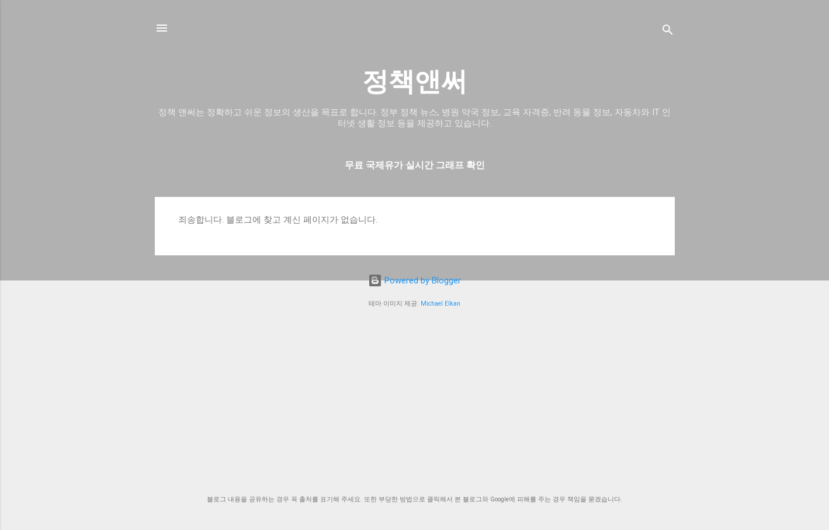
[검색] (668, 32)
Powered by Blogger (414, 280)
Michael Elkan (440, 303)
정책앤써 (414, 81)
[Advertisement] (414, 402)
